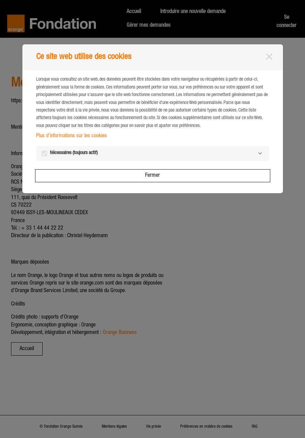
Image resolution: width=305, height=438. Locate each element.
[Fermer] (269, 56)
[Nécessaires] (260, 153)
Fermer (152, 175)
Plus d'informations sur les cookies (71, 136)
